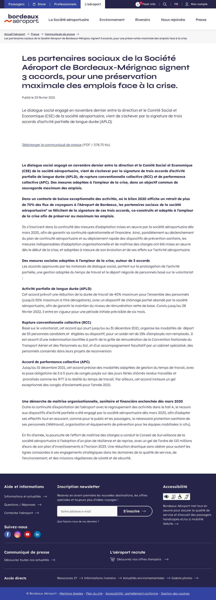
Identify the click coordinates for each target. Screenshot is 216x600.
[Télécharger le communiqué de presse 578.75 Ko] (108, 144)
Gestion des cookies (175, 593)
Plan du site (94, 593)
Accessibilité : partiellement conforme (131, 593)
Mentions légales (71, 593)
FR (176, 4)
